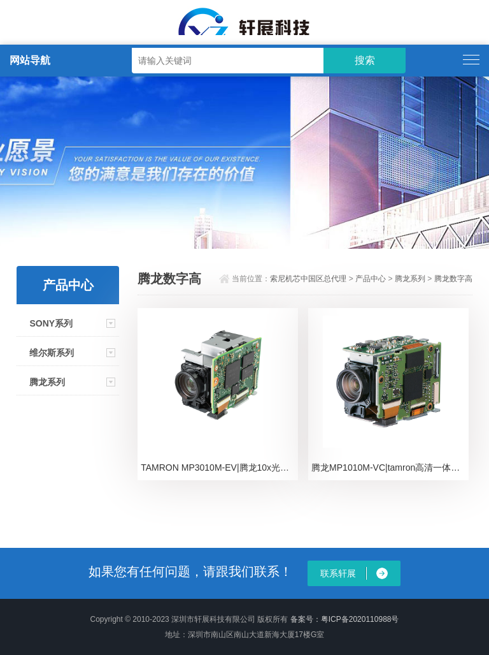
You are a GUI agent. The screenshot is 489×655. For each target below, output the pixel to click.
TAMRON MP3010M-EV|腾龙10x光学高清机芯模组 (219, 467)
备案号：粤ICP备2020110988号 (344, 619)
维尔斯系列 (51, 353)
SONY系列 (51, 323)
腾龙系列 (47, 382)
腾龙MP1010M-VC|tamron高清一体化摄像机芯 (390, 467)
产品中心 (370, 278)
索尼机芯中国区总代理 (308, 278)
